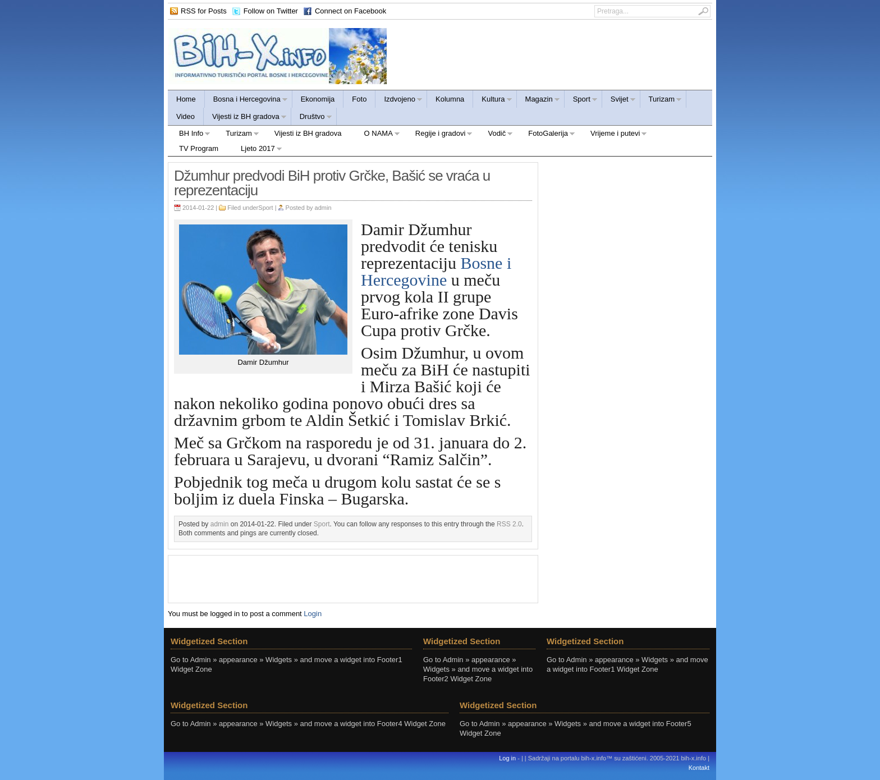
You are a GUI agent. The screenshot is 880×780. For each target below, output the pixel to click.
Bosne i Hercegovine (436, 271)
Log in (507, 758)
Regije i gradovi (438, 135)
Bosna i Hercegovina (246, 101)
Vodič (494, 135)
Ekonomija (318, 99)
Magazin (538, 101)
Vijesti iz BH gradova (245, 118)
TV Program (198, 148)
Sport (581, 101)
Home (186, 99)
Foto (359, 99)
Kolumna (450, 99)
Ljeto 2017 (256, 150)
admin (323, 207)
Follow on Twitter (271, 11)
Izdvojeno (399, 101)
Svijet (619, 101)
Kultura (492, 101)
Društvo (311, 118)
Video (185, 116)
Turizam (661, 101)
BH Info (189, 135)
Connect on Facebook (350, 11)
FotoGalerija (546, 135)
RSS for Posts (204, 11)
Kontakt (699, 767)
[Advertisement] (353, 578)
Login (313, 613)
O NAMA (376, 135)
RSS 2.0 (509, 524)
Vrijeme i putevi (613, 135)
